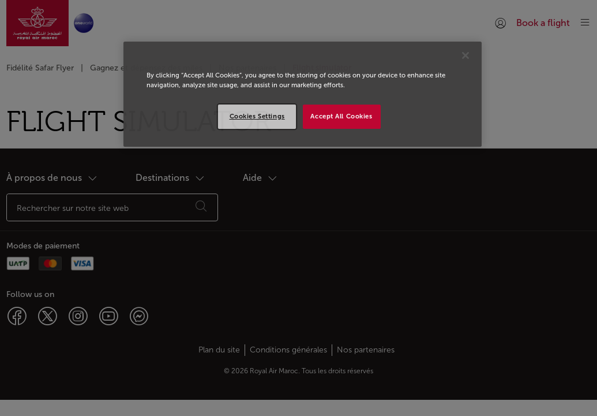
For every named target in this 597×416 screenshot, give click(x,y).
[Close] (465, 55)
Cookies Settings (257, 116)
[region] (302, 94)
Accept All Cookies (341, 116)
